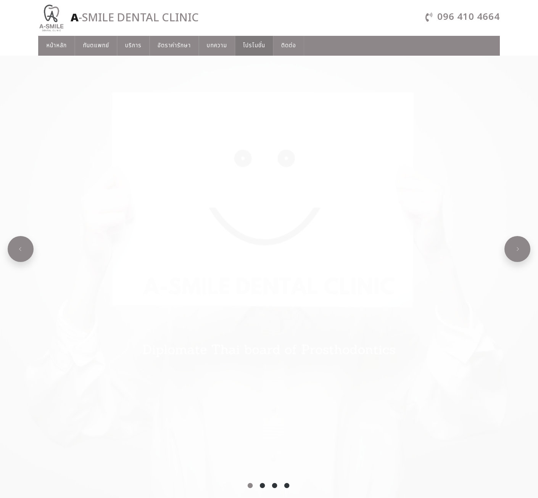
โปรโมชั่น (254, 45)
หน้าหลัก (56, 45)
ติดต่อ (288, 45)
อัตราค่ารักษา (174, 45)
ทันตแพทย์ (96, 45)
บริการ (133, 45)
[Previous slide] (21, 249)
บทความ (217, 45)
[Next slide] (517, 249)
